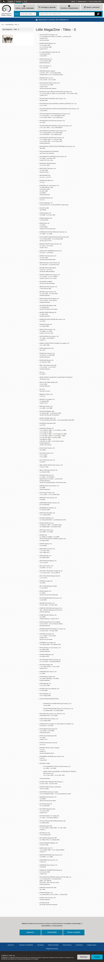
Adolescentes (82, 1)
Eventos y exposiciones (69, 8)
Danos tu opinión (73, 932)
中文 (25, 1)
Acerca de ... (11, 945)
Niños (73, 1)
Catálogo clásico (91, 945)
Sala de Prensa (67, 945)
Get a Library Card (95, 1)
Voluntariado (52, 932)
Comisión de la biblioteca (26, 945)
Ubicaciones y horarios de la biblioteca (52, 20)
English (10, 1)
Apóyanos (30, 932)
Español (18, 1)
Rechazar (83, 957)
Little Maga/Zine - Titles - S (10, 29)
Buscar (17, 13)
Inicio (2, 24)
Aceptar (97, 957)
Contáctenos (79, 945)
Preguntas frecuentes (52, 948)
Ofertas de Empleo (53, 945)
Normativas (40, 945)
